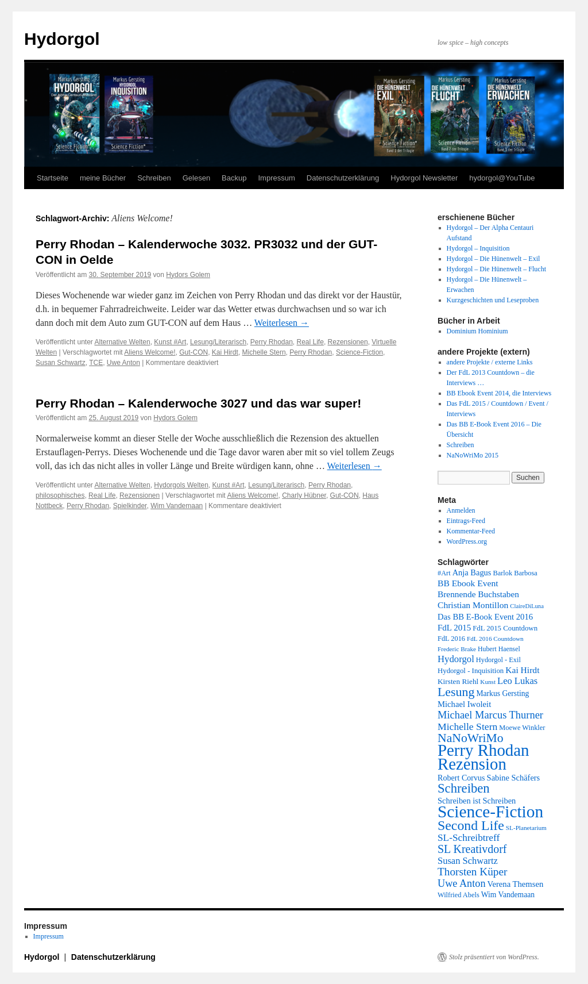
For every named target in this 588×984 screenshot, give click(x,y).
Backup (234, 178)
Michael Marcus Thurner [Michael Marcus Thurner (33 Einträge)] (490, 715)
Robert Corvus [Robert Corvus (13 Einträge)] (461, 777)
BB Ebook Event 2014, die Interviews (499, 393)
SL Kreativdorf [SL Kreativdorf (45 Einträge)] (472, 849)
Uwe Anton (123, 363)
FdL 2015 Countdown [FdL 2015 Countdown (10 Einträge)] (505, 628)
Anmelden (461, 510)
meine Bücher (103, 178)
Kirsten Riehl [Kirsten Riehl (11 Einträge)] (458, 681)
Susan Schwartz (61, 363)
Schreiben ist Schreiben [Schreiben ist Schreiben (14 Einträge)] (477, 800)
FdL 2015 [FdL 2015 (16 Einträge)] (454, 627)
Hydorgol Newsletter (424, 178)
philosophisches (60, 495)
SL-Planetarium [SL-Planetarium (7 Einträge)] (526, 827)
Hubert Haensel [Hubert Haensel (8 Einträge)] (499, 649)
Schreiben (154, 178)
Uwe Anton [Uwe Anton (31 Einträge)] (462, 883)
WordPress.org (467, 541)
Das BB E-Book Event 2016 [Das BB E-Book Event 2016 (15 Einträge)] (485, 616)
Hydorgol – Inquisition (478, 248)
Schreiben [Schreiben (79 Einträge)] (464, 788)
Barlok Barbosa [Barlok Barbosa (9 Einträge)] (515, 573)
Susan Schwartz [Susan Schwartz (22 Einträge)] (468, 860)
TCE (96, 363)
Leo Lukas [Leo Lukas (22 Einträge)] (517, 680)
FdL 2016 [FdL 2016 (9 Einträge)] (451, 639)
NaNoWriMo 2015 (473, 455)
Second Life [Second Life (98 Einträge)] (471, 825)
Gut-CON (193, 352)
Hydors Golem (188, 275)
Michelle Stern (264, 352)
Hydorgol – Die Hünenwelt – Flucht (496, 269)
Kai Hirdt (225, 352)
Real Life (310, 342)
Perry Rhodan (271, 342)
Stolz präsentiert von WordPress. (494, 957)
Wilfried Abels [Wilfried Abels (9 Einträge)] (458, 895)
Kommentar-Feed (471, 531)
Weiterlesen (281, 323)
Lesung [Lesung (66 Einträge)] (456, 692)
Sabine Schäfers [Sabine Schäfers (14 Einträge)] (513, 777)
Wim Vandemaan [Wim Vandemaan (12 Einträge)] (508, 894)
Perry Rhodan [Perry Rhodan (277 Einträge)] (483, 750)
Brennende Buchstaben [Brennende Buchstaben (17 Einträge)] (478, 594)
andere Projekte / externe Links (490, 362)
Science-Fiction (359, 352)
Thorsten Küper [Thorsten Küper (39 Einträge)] (472, 872)
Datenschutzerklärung (343, 178)
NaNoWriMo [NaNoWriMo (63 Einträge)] (471, 738)
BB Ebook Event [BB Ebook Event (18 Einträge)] (468, 583)
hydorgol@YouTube (502, 178)
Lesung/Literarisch (218, 342)
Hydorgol (62, 38)
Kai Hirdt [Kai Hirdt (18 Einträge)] (522, 670)
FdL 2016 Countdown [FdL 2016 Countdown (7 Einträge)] (495, 638)
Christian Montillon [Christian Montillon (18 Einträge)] (473, 605)
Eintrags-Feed (466, 521)
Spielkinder (130, 506)
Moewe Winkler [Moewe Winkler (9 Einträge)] (522, 728)
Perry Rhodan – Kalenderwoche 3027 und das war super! (198, 403)
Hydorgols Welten (181, 485)
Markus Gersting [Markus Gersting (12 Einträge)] (502, 693)
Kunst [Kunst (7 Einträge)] (488, 681)
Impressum (276, 178)
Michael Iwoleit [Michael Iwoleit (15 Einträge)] (464, 704)
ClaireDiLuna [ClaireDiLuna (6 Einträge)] (527, 606)
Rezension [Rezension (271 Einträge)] (472, 764)
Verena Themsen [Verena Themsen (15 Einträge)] (516, 884)
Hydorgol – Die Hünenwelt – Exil (493, 259)
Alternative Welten (122, 342)
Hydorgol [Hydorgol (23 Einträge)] (456, 659)
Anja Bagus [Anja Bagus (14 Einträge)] (472, 572)
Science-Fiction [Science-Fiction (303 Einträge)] (490, 811)
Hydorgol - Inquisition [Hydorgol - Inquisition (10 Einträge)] (471, 671)
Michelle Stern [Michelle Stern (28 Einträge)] (467, 726)
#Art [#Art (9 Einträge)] (444, 573)
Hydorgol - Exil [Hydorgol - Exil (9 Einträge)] (498, 660)
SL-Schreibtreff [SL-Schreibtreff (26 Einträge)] (469, 837)
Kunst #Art (170, 342)
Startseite (52, 178)
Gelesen (196, 178)
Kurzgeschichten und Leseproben (493, 300)
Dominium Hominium (477, 331)
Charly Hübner (304, 495)
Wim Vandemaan (176, 506)
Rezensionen (348, 342)
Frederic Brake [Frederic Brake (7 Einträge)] (457, 648)
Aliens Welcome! (149, 352)
